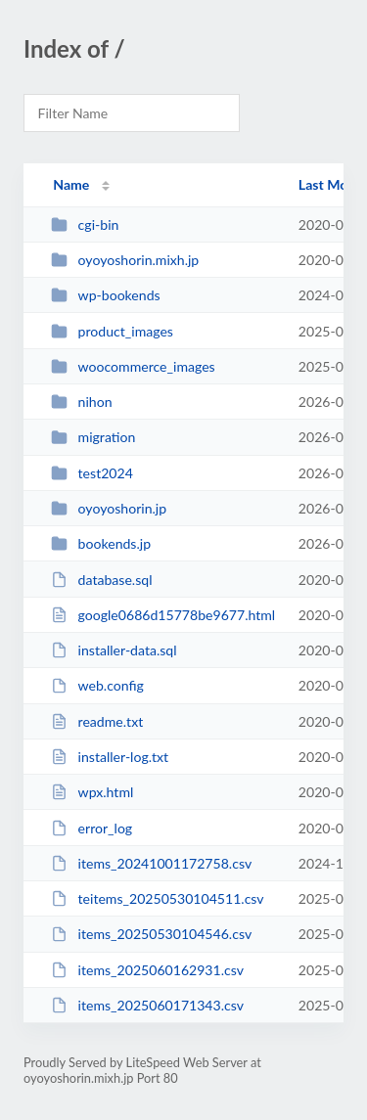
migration (93, 436)
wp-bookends (105, 295)
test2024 (92, 473)
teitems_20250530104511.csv (157, 898)
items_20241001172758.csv (151, 863)
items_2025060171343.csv (147, 1005)
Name (71, 184)
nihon (81, 401)
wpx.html (92, 792)
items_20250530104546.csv (151, 933)
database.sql (101, 579)
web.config (97, 685)
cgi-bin (84, 224)
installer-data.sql (113, 650)
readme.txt (97, 721)
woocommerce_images (133, 366)
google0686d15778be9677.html (163, 614)
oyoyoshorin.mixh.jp (125, 259)
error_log (91, 828)
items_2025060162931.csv (147, 970)
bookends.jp (101, 543)
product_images (112, 331)
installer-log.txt (109, 756)
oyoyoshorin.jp (108, 508)
